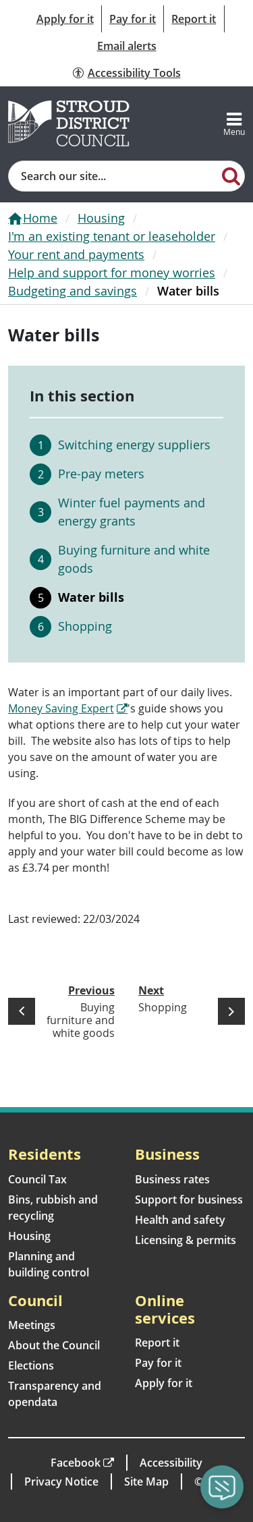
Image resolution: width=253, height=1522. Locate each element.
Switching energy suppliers (134, 444)
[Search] (231, 175)
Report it (193, 18)
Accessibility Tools (134, 72)
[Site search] (114, 176)
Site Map (146, 1481)
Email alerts (127, 45)
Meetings (31, 1325)
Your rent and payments (76, 254)
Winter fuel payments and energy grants (131, 512)
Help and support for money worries (111, 272)
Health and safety (180, 1219)
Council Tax (37, 1179)
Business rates (172, 1179)
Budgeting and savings (72, 291)
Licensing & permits (185, 1240)
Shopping (85, 626)
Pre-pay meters (101, 474)
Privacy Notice (61, 1481)
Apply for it (65, 18)
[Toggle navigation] (234, 123)
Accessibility (171, 1462)
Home (40, 218)
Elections (31, 1365)
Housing (101, 218)
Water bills (91, 597)
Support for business (189, 1199)
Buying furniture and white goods (134, 559)
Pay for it (132, 18)
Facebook (76, 1462)
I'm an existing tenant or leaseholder (111, 236)
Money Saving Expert (61, 708)
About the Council (54, 1345)
